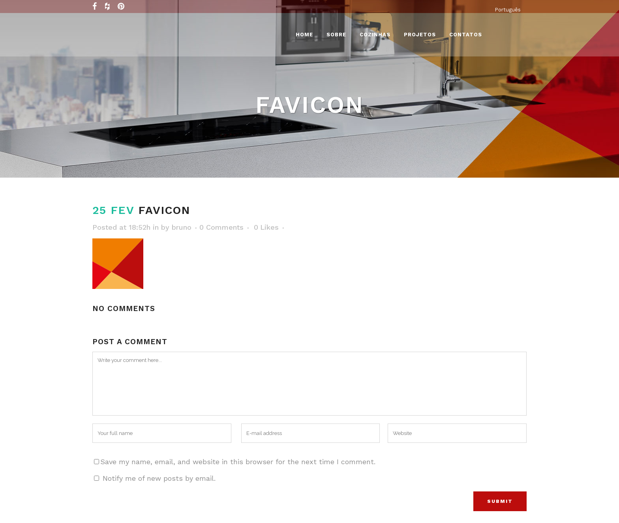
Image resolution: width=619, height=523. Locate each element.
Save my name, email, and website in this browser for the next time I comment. (237, 461)
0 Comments (221, 227)
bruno (181, 227)
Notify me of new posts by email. (159, 478)
